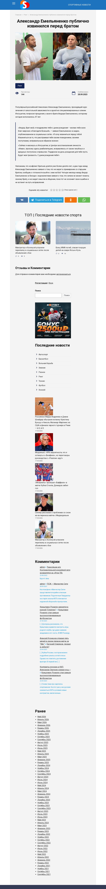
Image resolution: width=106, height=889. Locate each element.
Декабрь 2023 (43, 800)
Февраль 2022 (43, 860)
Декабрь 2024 (43, 765)
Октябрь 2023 (43, 805)
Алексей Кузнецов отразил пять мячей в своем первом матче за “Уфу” (54, 641)
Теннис (42, 381)
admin (42, 567)
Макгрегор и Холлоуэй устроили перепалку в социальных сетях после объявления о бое (32, 250)
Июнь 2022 (42, 851)
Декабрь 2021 (43, 866)
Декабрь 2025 (43, 731)
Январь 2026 (43, 728)
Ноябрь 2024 (43, 768)
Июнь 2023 (42, 817)
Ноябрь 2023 (43, 803)
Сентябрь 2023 (44, 808)
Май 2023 (41, 820)
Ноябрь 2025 (43, 734)
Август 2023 (42, 811)
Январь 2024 (43, 797)
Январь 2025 (43, 762)
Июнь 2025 (42, 748)
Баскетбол (43, 359)
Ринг (20, 86)
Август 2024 (42, 777)
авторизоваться (63, 274)
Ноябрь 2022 (43, 837)
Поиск (38, 291)
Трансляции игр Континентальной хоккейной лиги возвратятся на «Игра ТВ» (55, 570)
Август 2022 (42, 846)
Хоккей (42, 390)
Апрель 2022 (43, 857)
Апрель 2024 (43, 788)
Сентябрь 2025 (44, 739)
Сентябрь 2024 (44, 774)
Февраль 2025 (43, 760)
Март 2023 (42, 825)
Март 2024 (42, 791)
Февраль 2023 (43, 828)
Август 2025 (42, 742)
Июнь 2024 (42, 782)
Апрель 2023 (43, 823)
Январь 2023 (43, 831)
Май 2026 (41, 717)
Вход (51, 283)
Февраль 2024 (43, 794)
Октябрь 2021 (43, 871)
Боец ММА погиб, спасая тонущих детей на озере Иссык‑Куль (71, 248)
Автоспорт (43, 354)
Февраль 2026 (43, 725)
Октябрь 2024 (43, 771)
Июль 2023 (42, 814)
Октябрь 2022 (43, 840)
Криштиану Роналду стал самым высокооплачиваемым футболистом (55, 675)
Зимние (42, 368)
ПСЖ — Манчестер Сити (57, 584)
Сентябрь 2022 (44, 843)
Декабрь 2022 (43, 834)
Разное (42, 372)
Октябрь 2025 (43, 737)
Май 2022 (41, 854)
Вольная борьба (46, 363)
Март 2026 (42, 722)
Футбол (42, 385)
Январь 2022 (43, 863)
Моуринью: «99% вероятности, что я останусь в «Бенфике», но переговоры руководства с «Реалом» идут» (52, 455)
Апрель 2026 (43, 719)
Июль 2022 (42, 848)
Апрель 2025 (43, 754)
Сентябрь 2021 (44, 874)
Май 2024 (41, 785)
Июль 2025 (42, 745)
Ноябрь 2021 (43, 868)
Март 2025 (42, 757)
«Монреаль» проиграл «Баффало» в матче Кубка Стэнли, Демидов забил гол (51, 485)
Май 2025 (41, 751)
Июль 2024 (42, 780)
